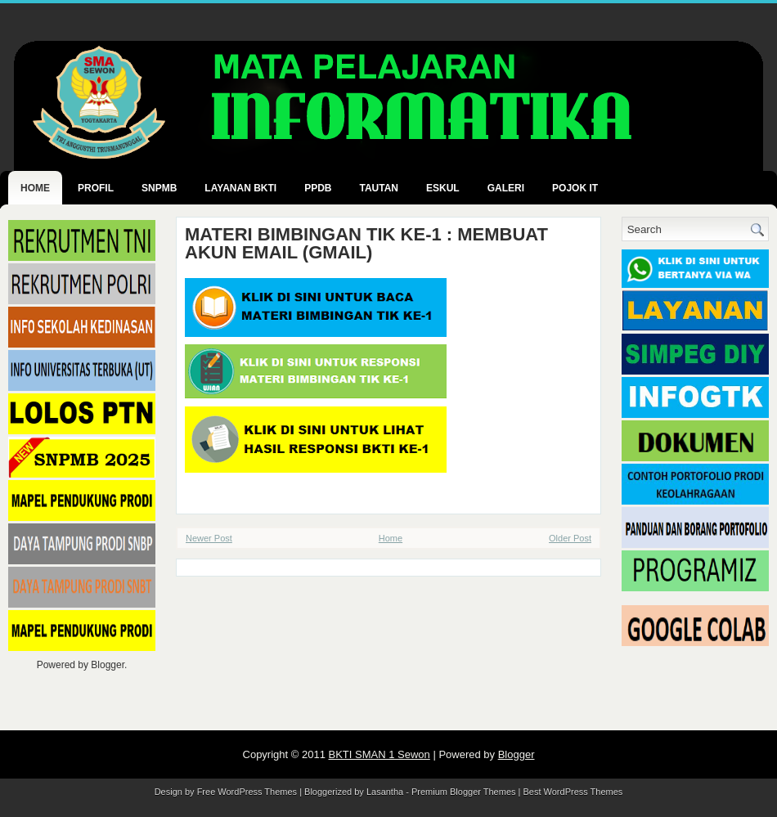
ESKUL (443, 188)
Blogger (107, 665)
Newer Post (209, 538)
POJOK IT (575, 188)
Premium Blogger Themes (463, 792)
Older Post (570, 538)
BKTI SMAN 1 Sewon (379, 754)
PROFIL (96, 188)
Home (35, 188)
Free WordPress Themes (247, 792)
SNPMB (159, 188)
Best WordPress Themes (573, 792)
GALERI (505, 188)
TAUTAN (378, 188)
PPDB (317, 188)
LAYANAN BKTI (240, 188)
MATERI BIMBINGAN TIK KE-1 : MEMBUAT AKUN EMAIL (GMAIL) (366, 244)
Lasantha (384, 792)
